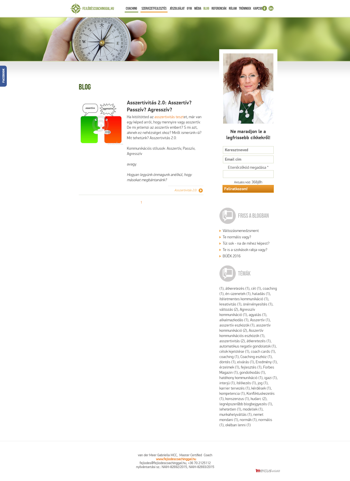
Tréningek (245, 8)
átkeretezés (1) (237, 288)
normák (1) (248, 420)
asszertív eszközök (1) (236, 325)
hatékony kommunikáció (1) (240, 378)
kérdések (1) (261, 388)
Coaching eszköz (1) (256, 357)
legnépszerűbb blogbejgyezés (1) (245, 404)
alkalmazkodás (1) (233, 320)
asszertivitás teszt (169, 117)
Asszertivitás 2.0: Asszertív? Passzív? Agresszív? (159, 106)
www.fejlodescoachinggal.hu (176, 459)
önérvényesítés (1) (257, 304)
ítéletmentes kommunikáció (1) (243, 299)
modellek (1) (252, 409)
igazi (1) (270, 378)
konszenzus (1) (237, 399)
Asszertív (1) (260, 320)
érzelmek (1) (229, 367)
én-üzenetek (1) (237, 293)
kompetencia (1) (232, 393)
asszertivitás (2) (232, 341)
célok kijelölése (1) (234, 351)
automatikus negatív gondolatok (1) (247, 346)
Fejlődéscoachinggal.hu (98, 8)
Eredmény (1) (266, 362)
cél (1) (256, 288)
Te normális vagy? (237, 237)
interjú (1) (227, 383)
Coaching (131, 8)
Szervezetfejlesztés (154, 8)
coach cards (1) (263, 351)
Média (197, 8)
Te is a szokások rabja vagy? (245, 250)
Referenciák (219, 8)
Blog (206, 8)
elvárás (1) (245, 362)
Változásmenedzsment (241, 230)
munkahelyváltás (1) (235, 414)
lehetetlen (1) (230, 409)
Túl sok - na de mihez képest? (246, 243)
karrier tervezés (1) (234, 388)
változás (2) (228, 309)
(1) (221, 288)
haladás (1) (261, 293)
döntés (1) (227, 362)
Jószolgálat (177, 8)
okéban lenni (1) (238, 425)
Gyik (189, 8)
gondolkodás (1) (252, 372)
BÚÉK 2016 (232, 256)
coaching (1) (229, 357)
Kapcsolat (259, 8)
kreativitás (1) (230, 304)
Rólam (233, 8)
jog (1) (263, 383)
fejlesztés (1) (251, 367)
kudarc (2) (258, 399)
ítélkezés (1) (246, 383)
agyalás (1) (257, 314)
